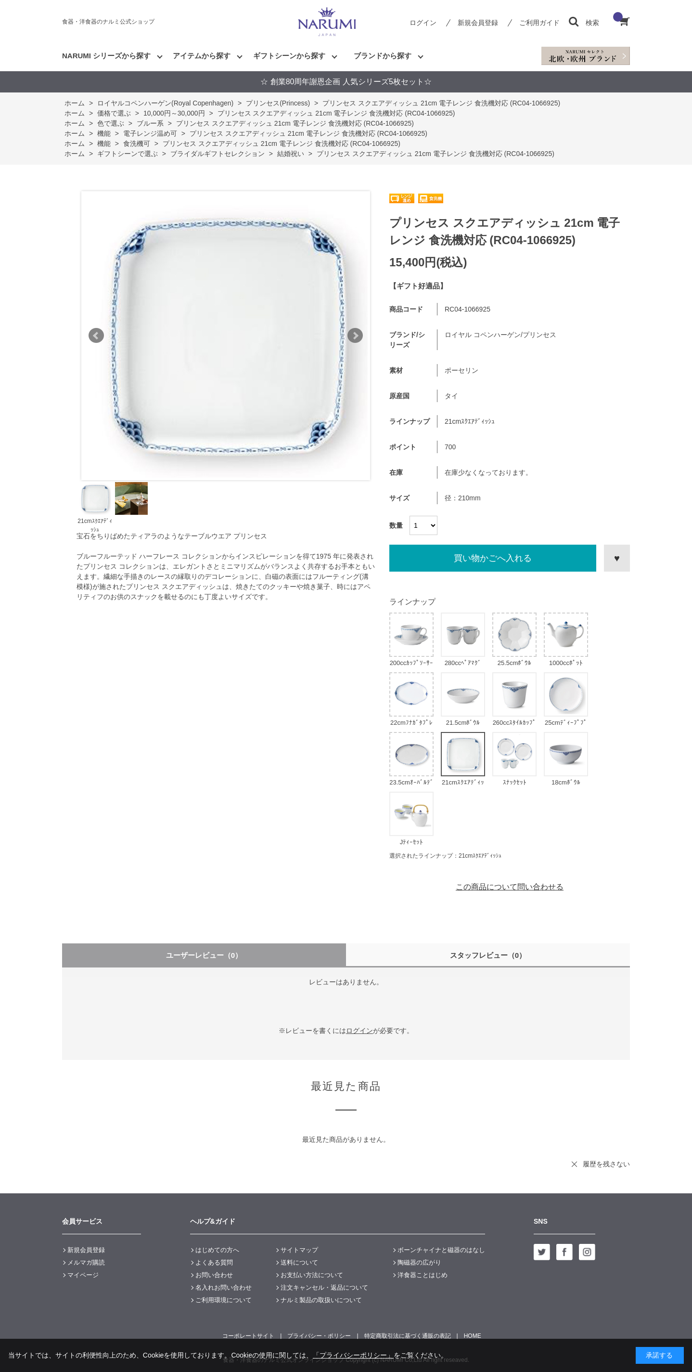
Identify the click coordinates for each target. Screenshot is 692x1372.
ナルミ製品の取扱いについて (321, 1300)
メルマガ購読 (86, 1262)
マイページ (83, 1275)
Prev (96, 335)
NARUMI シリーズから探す (106, 56)
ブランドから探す (382, 56)
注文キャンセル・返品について (324, 1287)
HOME (472, 1336)
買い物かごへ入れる (493, 558)
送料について (299, 1262)
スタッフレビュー (488, 955)
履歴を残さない (606, 1164)
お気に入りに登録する (617, 558)
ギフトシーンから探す (289, 56)
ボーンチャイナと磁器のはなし (441, 1250)
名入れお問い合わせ (223, 1287)
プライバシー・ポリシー (319, 1336)
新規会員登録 (478, 22)
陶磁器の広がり (419, 1262)
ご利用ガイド (539, 22)
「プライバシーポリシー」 (353, 1355)
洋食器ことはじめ (422, 1275)
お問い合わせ (214, 1275)
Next (355, 335)
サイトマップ (299, 1250)
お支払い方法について (312, 1275)
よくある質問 (214, 1262)
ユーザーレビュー (204, 955)
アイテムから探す (202, 56)
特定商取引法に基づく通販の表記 (407, 1336)
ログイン (423, 22)
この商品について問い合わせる (510, 887)
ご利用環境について (223, 1300)
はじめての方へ (217, 1250)
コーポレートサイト (248, 1336)
